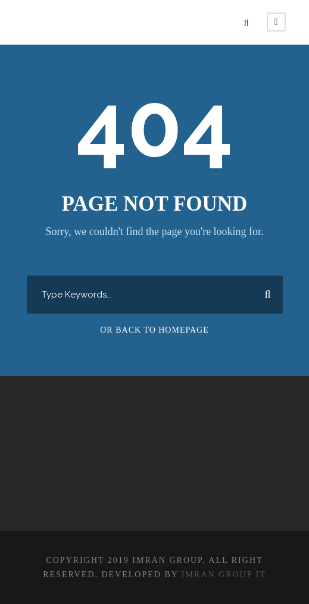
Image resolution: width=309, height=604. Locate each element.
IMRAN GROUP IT (224, 574)
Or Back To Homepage (154, 330)
